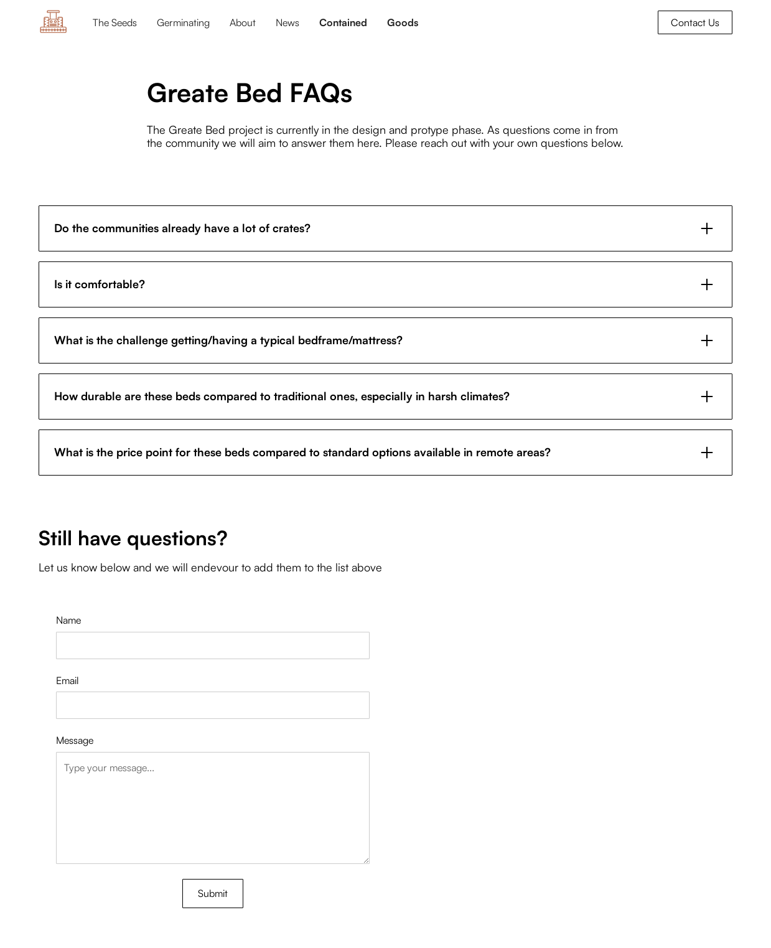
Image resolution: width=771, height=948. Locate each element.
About (243, 22)
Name (68, 620)
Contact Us (695, 22)
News (287, 22)
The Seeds (115, 22)
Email (67, 680)
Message (74, 740)
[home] (53, 22)
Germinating (183, 22)
